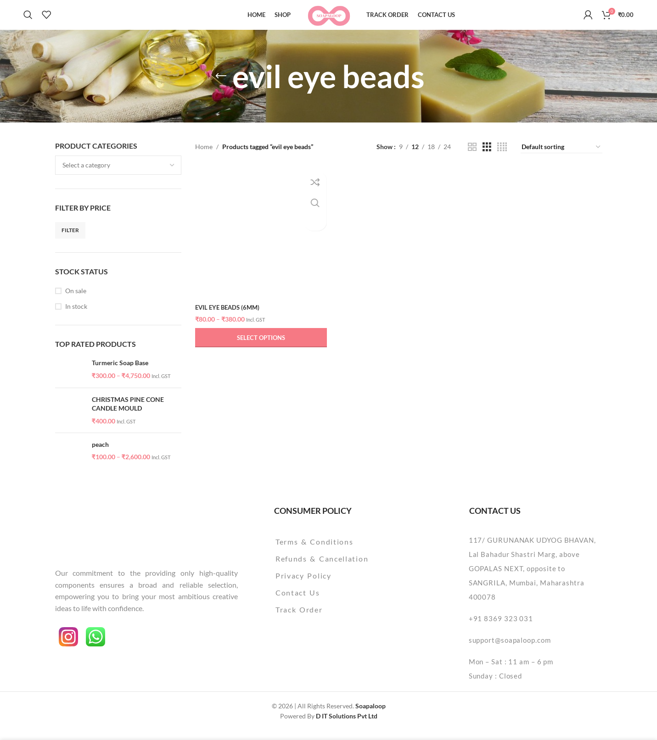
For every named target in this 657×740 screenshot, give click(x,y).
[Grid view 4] (502, 156)
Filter (70, 239)
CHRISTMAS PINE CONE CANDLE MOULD (128, 413)
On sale (75, 300)
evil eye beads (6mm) (229, 314)
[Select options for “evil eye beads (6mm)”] (260, 345)
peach (100, 453)
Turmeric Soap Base (120, 372)
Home (204, 156)
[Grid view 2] (472, 156)
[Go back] (220, 85)
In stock (76, 315)
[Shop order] (561, 156)
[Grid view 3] (487, 156)
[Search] (28, 20)
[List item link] (345, 551)
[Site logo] (328, 18)
